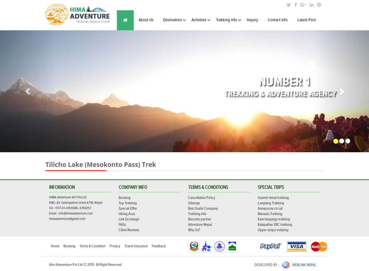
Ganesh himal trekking (273, 197)
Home (55, 246)
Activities (201, 19)
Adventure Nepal (200, 224)
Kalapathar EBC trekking (275, 224)
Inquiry (252, 19)
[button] (27, 91)
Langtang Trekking (271, 203)
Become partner (199, 219)
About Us (146, 19)
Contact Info (278, 19)
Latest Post (306, 19)
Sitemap (194, 203)
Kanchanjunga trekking (274, 219)
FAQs (122, 224)
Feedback (159, 246)
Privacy (115, 246)
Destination (174, 19)
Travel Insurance (136, 246)
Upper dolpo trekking (273, 230)
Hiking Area (127, 214)
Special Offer (128, 208)
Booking (125, 197)
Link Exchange (129, 219)
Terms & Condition (93, 246)
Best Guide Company (203, 208)
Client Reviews (129, 230)
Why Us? (194, 230)
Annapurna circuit (270, 208)
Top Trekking (128, 203)
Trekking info (228, 19)
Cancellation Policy (201, 197)
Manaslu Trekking (270, 214)
